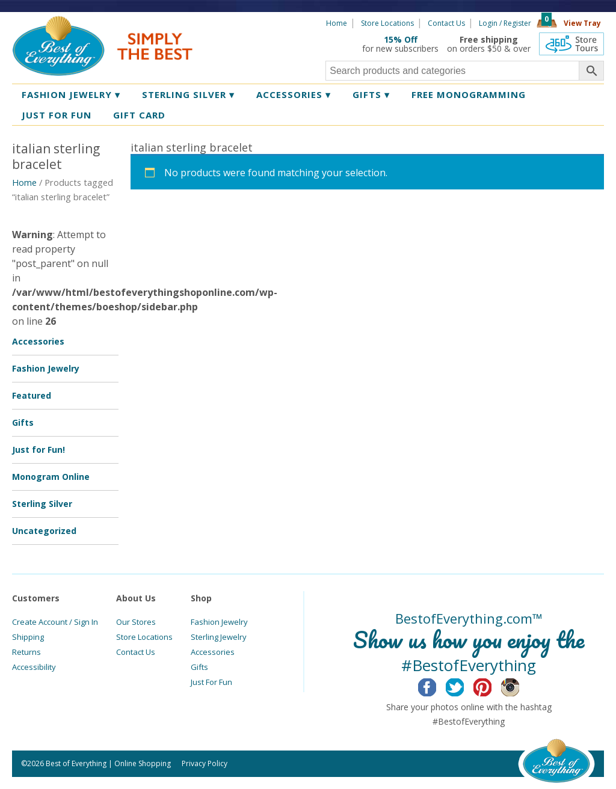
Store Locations (387, 23)
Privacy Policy (204, 763)
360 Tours (571, 43)
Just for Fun (56, 115)
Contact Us (446, 23)
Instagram (519, 685)
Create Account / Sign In (55, 621)
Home (336, 23)
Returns (26, 651)
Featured (31, 395)
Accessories (293, 94)
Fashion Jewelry (71, 94)
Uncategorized (44, 530)
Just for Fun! (38, 449)
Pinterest (491, 685)
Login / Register (505, 23)
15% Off (400, 39)
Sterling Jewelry (219, 636)
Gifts (371, 94)
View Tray (582, 23)
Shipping (28, 636)
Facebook (436, 685)
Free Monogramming (468, 94)
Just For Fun (211, 682)
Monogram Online (51, 476)
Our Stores (136, 621)
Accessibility (34, 667)
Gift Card (139, 115)
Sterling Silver (188, 94)
